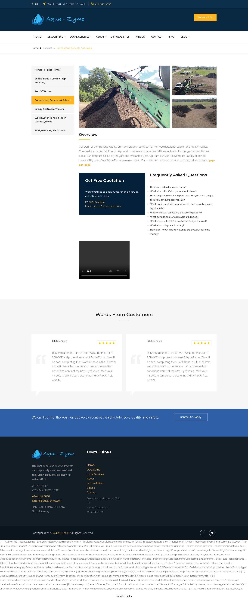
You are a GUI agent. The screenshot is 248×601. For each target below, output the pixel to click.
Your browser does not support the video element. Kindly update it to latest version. (104, 259)
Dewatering (55, 36)
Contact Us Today (190, 416)
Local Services (79, 36)
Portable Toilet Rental (47, 69)
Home (37, 36)
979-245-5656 (103, 3)
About (100, 36)
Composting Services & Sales (52, 99)
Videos (140, 36)
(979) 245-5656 (40, 495)
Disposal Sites (120, 36)
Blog (184, 36)
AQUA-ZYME (61, 532)
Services (47, 47)
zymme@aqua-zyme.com (106, 205)
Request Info (205, 17)
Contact (157, 36)
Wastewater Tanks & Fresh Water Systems (50, 119)
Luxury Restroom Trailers (49, 108)
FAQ (171, 36)
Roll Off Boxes (43, 90)
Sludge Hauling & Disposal (50, 130)
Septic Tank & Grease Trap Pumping (50, 80)
